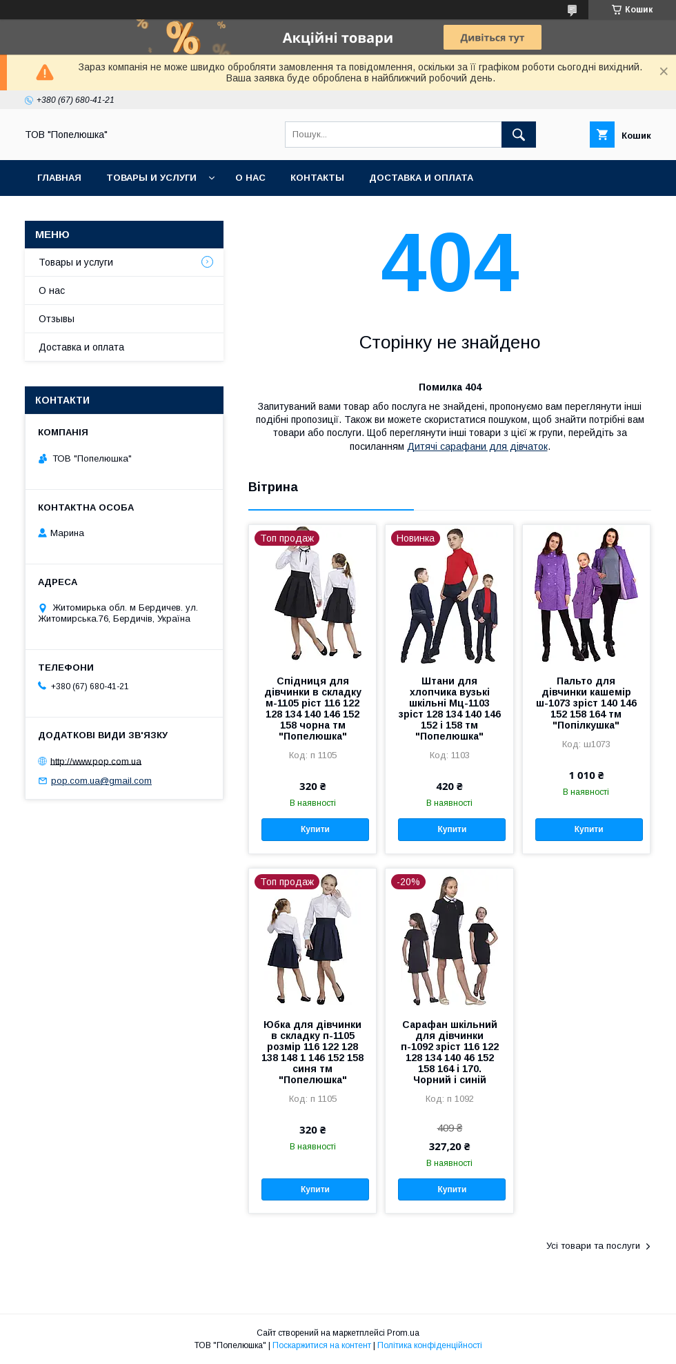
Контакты (317, 177)
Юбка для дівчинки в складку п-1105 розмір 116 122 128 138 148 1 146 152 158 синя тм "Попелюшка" (312, 1052)
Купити (315, 829)
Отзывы (56, 318)
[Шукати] (518, 134)
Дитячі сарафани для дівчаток (477, 446)
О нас (250, 177)
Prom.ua (403, 1333)
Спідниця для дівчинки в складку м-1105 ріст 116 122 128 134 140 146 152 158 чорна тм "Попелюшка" (312, 708)
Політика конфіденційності (429, 1345)
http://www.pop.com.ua (95, 760)
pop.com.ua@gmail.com (101, 780)
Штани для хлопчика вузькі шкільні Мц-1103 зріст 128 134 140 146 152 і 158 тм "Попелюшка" (450, 708)
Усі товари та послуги (593, 1246)
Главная (59, 177)
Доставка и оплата (421, 177)
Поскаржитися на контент (321, 1345)
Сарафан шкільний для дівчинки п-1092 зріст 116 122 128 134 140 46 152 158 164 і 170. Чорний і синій (450, 1052)
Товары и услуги (151, 177)
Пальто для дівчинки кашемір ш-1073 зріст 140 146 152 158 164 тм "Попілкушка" (586, 703)
